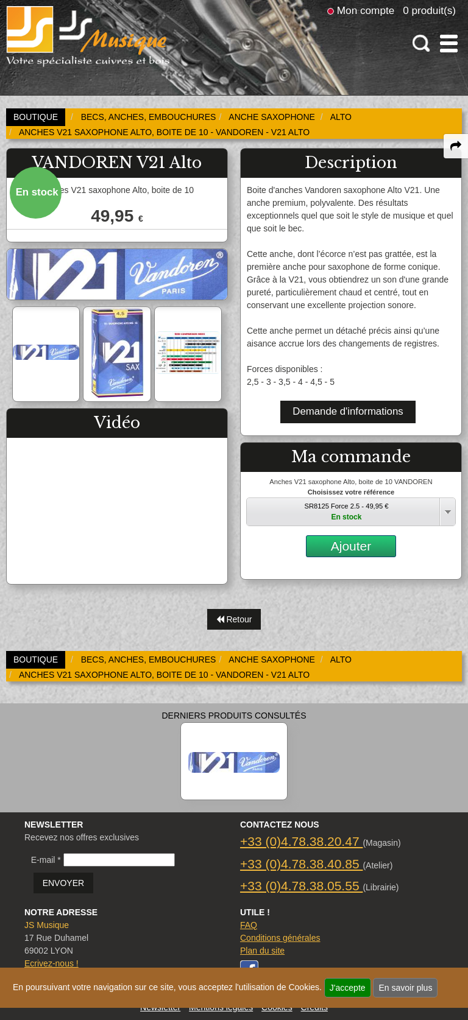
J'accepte (348, 988)
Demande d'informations (347, 411)
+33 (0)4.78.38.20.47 (301, 841)
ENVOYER (63, 883)
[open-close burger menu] (449, 43)
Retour (234, 619)
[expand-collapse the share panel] (456, 146)
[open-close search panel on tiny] (421, 43)
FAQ (248, 925)
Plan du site (262, 950)
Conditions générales (280, 938)
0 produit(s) (429, 10)
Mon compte (365, 10)
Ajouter (351, 546)
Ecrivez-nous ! (51, 963)
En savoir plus (405, 988)
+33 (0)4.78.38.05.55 (301, 886)
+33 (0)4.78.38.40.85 (301, 864)
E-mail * (46, 860)
